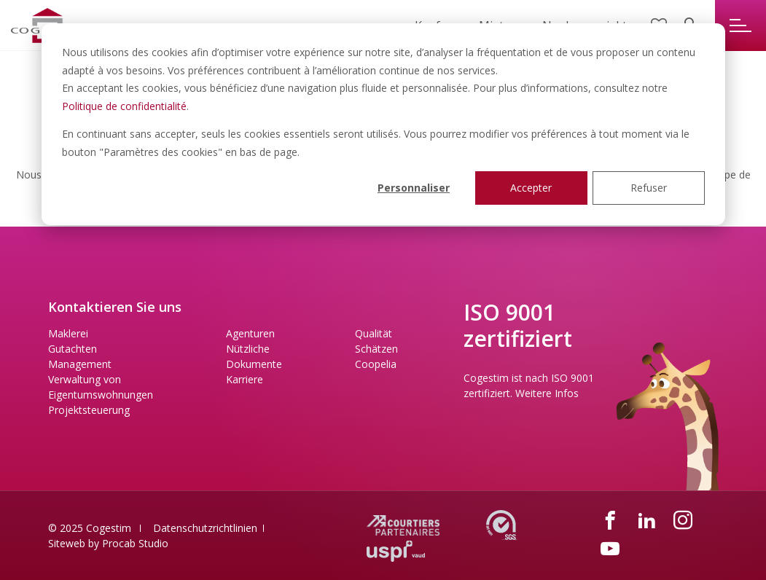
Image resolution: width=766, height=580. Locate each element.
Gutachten (72, 349)
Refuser (648, 188)
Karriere (244, 379)
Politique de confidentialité (124, 106)
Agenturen (250, 333)
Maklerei (68, 333)
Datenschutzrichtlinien (205, 528)
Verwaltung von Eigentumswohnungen (100, 386)
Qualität (373, 333)
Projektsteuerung (89, 410)
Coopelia (375, 364)
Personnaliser (414, 188)
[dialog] (383, 124)
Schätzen (376, 349)
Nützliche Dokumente (254, 356)
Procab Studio (135, 543)
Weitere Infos (547, 393)
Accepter (531, 188)
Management (80, 364)
